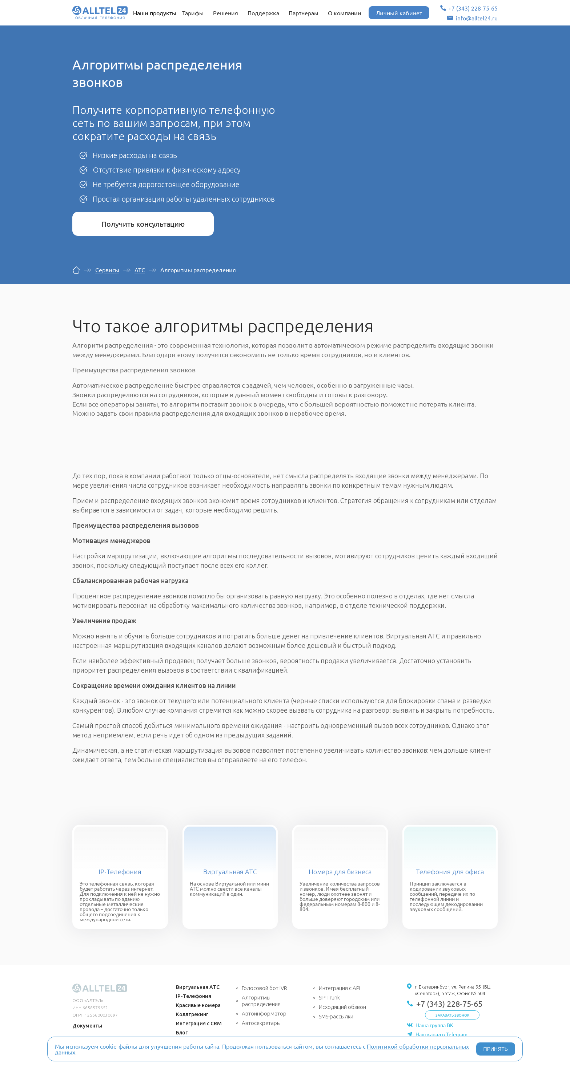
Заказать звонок (452, 1015)
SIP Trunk (329, 997)
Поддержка (263, 12)
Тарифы (193, 12)
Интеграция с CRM (199, 1023)
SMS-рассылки (336, 1016)
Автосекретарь (261, 1023)
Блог (182, 1033)
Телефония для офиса (450, 871)
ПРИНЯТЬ (495, 1049)
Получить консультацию (143, 223)
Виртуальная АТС (230, 871)
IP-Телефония (120, 871)
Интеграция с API (339, 988)
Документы (87, 1025)
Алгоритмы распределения (261, 1000)
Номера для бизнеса (340, 871)
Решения (225, 12)
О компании (344, 12)
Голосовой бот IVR (264, 988)
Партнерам (303, 12)
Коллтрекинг (192, 1014)
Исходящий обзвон (342, 1007)
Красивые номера (198, 1005)
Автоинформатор (264, 1013)
